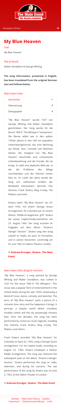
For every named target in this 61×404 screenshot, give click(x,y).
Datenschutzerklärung (33, 401)
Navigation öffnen (11, 28)
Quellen (46, 398)
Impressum (14, 401)
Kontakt (15, 398)
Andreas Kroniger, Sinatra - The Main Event (30, 383)
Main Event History (31, 398)
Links (49, 401)
